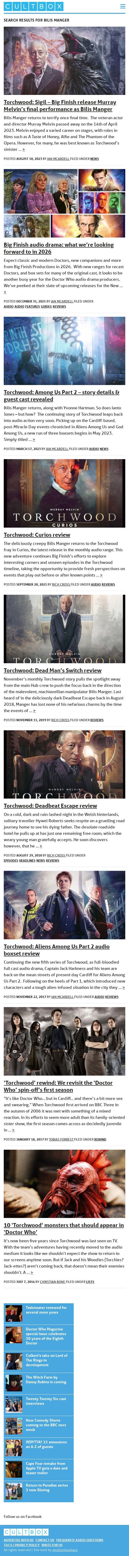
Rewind (100, 1139)
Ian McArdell (58, 159)
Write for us (52, 1545)
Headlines (27, 860)
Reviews (59, 306)
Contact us (44, 1540)
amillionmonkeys (64, 1550)
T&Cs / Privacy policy (22, 1545)
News (94, 158)
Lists (90, 1281)
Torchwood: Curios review (37, 534)
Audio (9, 306)
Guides (46, 306)
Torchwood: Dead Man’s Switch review (52, 670)
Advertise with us (19, 1540)
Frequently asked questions (79, 1540)
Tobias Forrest (61, 1139)
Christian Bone (53, 1282)
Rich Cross (61, 584)
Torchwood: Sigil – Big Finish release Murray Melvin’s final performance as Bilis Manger (60, 105)
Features (32, 306)
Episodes (11, 860)
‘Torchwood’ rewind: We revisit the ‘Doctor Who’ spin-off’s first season (58, 1086)
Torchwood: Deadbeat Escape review (50, 805)
